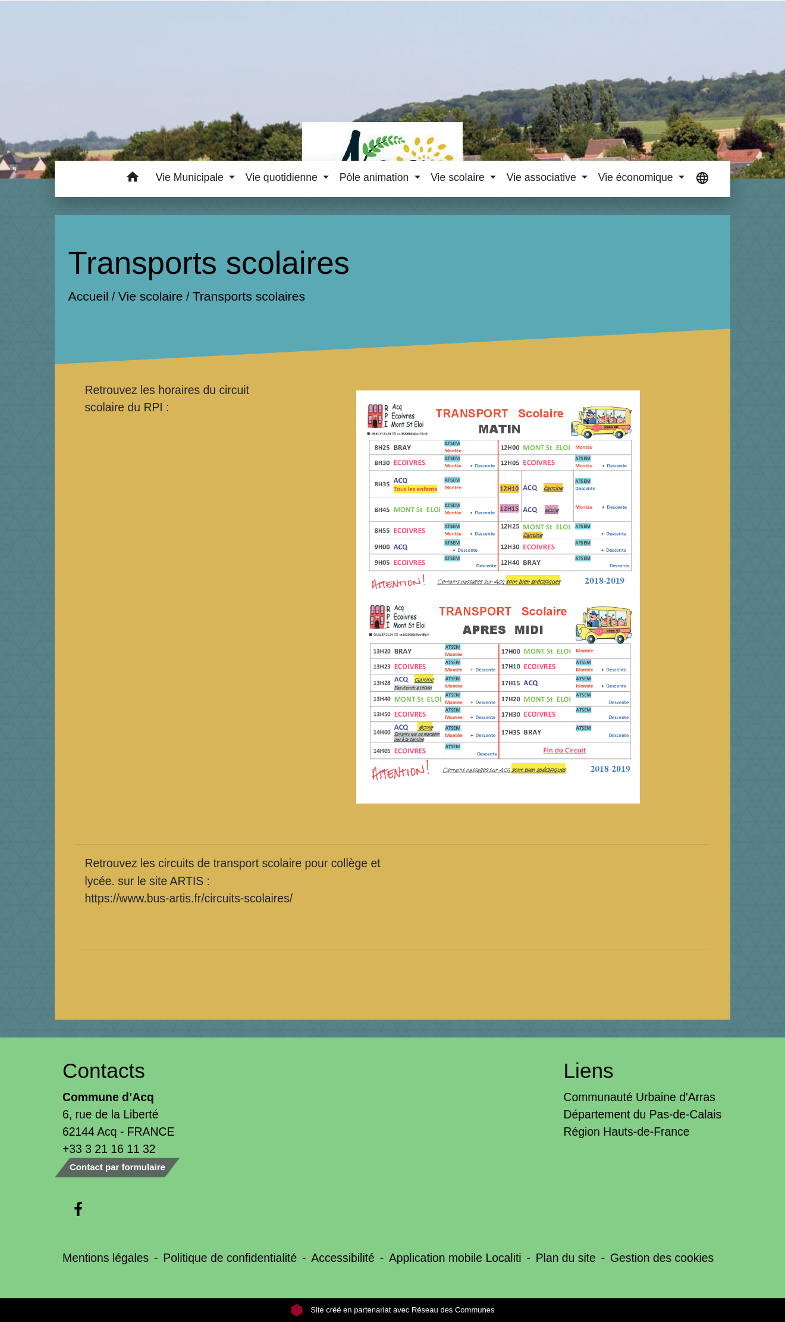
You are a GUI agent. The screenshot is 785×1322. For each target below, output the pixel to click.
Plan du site (566, 1257)
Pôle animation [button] (376, 177)
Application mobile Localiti (455, 1257)
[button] (132, 179)
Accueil (88, 297)
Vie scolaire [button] (459, 177)
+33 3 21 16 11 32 (109, 1148)
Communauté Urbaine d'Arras (639, 1097)
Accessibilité (343, 1257)
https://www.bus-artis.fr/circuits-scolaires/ (188, 898)
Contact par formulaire (117, 1167)
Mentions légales (105, 1257)
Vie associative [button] (543, 177)
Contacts (103, 1070)
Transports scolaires (249, 297)
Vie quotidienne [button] (283, 177)
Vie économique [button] (637, 177)
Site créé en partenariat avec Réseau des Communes (393, 1309)
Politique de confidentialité (230, 1257)
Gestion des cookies (662, 1257)
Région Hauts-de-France (627, 1131)
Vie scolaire (150, 297)
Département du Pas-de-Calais (643, 1114)
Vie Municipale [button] (191, 177)
